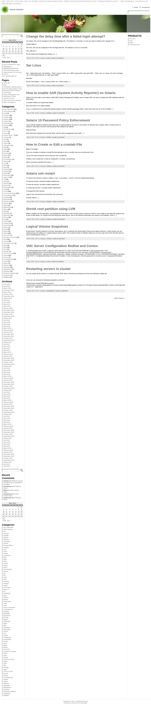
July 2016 (6, 368)
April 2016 (6, 374)
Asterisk (6, 121)
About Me (6, 83)
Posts (136, 7)
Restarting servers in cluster (48, 269)
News (131, 43)
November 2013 (8, 432)
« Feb (4, 57)
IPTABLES (7, 129)
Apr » (9, 57)
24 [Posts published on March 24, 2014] (3, 53)
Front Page (7, 93)
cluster (5, 143)
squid (5, 245)
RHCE (5, 233)
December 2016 (8, 358)
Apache (5, 119)
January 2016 (8, 380)
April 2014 (6, 422)
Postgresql (6, 223)
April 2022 (6, 286)
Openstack (6, 215)
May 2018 (6, 324)
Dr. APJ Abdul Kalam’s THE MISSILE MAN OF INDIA (12, 90)
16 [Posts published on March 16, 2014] (21, 49)
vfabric (5, 263)
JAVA (5, 181)
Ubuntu (5, 257)
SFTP (6, 131)
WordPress (75, 703)
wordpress (6, 275)
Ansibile (6, 117)
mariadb (6, 197)
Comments (146, 7)
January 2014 (8, 428)
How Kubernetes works (11, 70)
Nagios (5, 205)
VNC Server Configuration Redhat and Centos (62, 246)
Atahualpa (84, 703)
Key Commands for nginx (11, 64)
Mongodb (6, 199)
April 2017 (6, 350)
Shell (5, 239)
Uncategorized (8, 259)
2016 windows (8, 111)
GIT (4, 163)
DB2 (4, 147)
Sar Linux (33, 65)
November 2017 (8, 336)
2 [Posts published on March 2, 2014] (21, 44)
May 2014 (6, 420)
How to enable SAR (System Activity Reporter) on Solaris (70, 93)
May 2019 (6, 304)
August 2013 (7, 438)
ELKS (5, 157)
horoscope (6, 175)
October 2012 (8, 458)
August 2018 (7, 318)
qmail (5, 229)
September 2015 (9, 388)
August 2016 (7, 366)
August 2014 (7, 414)
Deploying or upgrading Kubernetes (10, 67)
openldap (6, 213)
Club (130, 41)
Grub (5, 167)
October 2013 (8, 434)
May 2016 (6, 372)
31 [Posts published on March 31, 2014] (3, 55)
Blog (4, 85)
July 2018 (6, 320)
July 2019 (6, 300)
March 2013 (7, 448)
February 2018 (8, 330)
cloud (5, 141)
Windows (6, 271)
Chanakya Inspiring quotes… (13, 87)
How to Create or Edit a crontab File (54, 144)
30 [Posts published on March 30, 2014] (21, 53)
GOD (5, 165)
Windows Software (9, 273)
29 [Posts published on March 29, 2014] (18, 53)
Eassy (5, 155)
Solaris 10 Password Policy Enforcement (58, 120)
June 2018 (6, 322)
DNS (4, 151)
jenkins (5, 185)
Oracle (5, 217)
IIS (4, 179)
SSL (4, 249)
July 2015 (6, 392)
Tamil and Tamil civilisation (12, 100)
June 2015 (6, 394)
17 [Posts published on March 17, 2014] (3, 51)
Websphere (7, 269)
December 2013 (8, 430)
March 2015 (7, 400)
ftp (5, 127)
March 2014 (7, 424)
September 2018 (9, 316)
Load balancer (8, 195)
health (5, 173)
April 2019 (6, 306)
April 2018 (6, 326)
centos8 (6, 137)
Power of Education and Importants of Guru (11, 95)
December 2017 (8, 334)
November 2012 (8, 456)
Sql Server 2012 (8, 243)
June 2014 (6, 418)
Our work (132, 39)
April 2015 (6, 398)
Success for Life (8, 98)
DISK (5, 149)
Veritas (5, 261)
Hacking (6, 169)
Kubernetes (7, 187)
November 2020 (8, 290)
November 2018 (8, 312)
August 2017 (7, 342)
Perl (4, 219)
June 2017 (6, 346)
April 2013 (6, 446)
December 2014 (8, 406)
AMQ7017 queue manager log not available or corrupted (13, 482)
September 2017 (9, 340)
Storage (6, 251)
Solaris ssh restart (40, 173)
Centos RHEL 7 (8, 135)
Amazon (6, 115)
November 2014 (8, 408)
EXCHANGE (7, 159)
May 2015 (6, 396)
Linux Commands (9, 193)
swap (5, 133)
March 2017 (7, 352)
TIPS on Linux (8, 253)
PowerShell (7, 225)
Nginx (5, 209)
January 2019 (8, 308)
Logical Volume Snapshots (47, 226)
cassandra (6, 123)
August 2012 (7, 462)
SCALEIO (6, 235)
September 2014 (9, 412)
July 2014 (6, 416)
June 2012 (6, 466)
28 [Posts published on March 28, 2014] (16, 53)
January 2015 (8, 404)
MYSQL (5, 203)
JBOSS (5, 183)
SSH (4, 247)
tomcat (5, 255)
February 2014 (8, 426)
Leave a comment (57, 58)
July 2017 (6, 344)
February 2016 (8, 378)
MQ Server (7, 201)
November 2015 (8, 384)
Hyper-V (6, 177)
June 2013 (6, 442)
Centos (5, 125)
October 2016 (8, 362)
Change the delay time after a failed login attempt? (65, 36)
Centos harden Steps (11, 495)
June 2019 (6, 302)
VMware (6, 265)
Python (5, 227)
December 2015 (8, 382)
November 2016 (8, 360)
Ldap (5, 189)
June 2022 (6, 284)
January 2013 (8, 452)
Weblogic (6, 267)
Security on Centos (9, 237)
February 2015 (8, 402)
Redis (5, 231)
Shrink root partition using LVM (50, 209)
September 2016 (9, 364)
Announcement (134, 45)
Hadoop (6, 171)
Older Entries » (119, 298)
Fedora (5, 161)
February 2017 (8, 354)
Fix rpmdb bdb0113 (9, 76)
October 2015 (8, 386)
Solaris (5, 241)
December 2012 (8, 454)
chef (4, 139)
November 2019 (8, 296)
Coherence (7, 145)
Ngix (4, 211)
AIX (4, 113)
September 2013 (9, 436)
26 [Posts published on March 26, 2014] (9, 53)
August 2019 (7, 298)
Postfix (5, 221)
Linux (5, 191)
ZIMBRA (6, 277)
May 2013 (6, 444)
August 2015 (7, 390)
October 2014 (8, 410)
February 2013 (8, 450)
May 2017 (6, 348)
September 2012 (9, 460)
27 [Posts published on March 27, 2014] (13, 53)
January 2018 (8, 332)
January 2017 (8, 356)
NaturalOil (6, 207)
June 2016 (6, 370)
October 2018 (8, 314)
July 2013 (6, 440)
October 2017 (8, 338)
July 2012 (6, 464)
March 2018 (7, 328)
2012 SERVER (8, 109)
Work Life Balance (9, 102)
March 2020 (7, 292)
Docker (5, 153)
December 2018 (8, 310)
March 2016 (7, 376)
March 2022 (7, 288)
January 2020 (8, 294)
